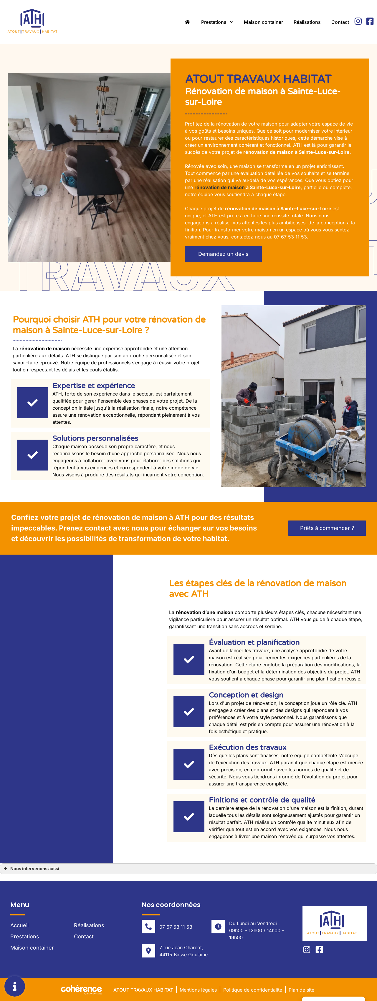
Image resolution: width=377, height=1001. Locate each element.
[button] (223, 254)
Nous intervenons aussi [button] (30, 869)
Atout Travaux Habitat (143, 990)
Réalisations (307, 22)
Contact (340, 22)
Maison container (263, 22)
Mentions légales (198, 990)
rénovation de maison (219, 187)
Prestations (217, 22)
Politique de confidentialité (252, 990)
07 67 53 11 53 (175, 927)
